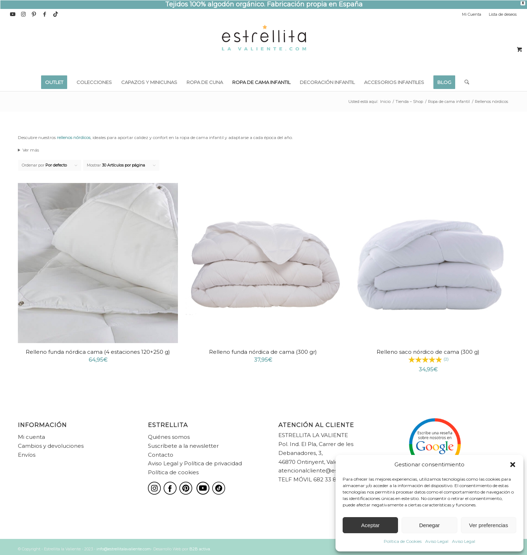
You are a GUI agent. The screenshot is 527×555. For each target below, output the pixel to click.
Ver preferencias (488, 525)
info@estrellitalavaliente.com (123, 548)
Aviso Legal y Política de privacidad (195, 463)
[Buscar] (464, 82)
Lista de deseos (503, 14)
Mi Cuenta (471, 14)
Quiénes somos (169, 436)
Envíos (26, 454)
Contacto (160, 454)
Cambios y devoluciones (51, 445)
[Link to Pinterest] (34, 14)
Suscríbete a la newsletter (183, 445)
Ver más (31, 150)
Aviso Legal (436, 541)
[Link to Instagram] (23, 14)
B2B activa (199, 548)
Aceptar (370, 525)
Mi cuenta (31, 436)
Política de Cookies (403, 541)
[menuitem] (471, 14)
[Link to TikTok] (55, 14)
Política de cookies (173, 472)
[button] (512, 464)
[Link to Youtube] (13, 14)
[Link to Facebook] (45, 14)
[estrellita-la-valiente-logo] (263, 46)
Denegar (429, 525)
